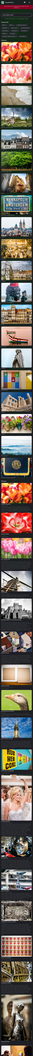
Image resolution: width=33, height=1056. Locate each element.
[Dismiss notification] (32, 7)
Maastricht (3, 1043)
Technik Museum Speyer (6, 892)
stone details (23, 36)
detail (4, 25)
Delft (2, 654)
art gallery (5, 28)
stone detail (24, 30)
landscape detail (25, 28)
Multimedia (5, 30)
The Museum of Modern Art (7, 687)
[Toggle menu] (29, 2)
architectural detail (22, 25)
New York (3, 621)
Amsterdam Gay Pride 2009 (7, 823)
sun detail (13, 33)
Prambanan (3, 923)
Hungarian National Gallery (9, 36)
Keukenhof (3, 535)
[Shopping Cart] (24, 2)
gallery (11, 25)
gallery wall (15, 28)
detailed (4, 33)
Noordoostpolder (4, 505)
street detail (15, 30)
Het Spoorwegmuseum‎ (6, 859)
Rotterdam (3, 712)
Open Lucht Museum (6, 593)
